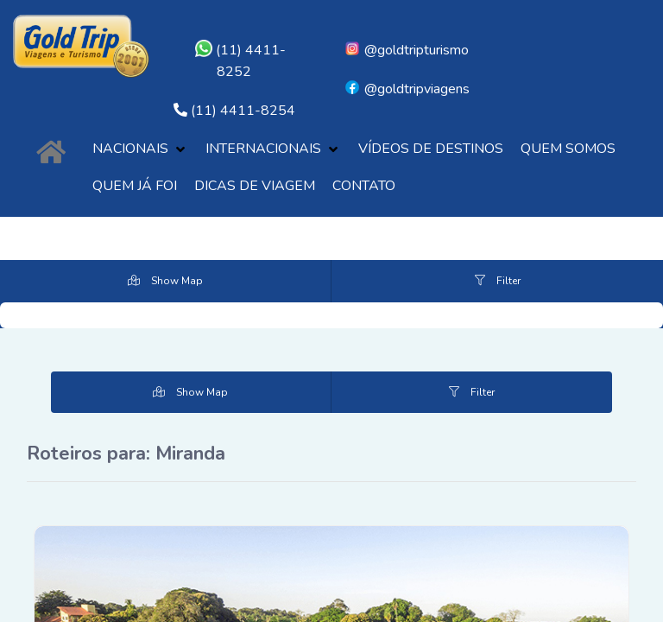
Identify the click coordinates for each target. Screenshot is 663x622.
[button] (140, 149)
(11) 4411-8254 (243, 110)
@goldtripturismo (406, 50)
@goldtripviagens (407, 88)
